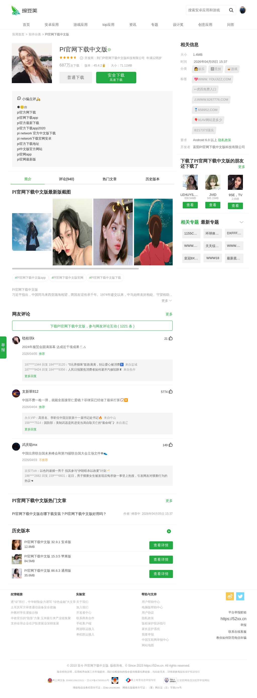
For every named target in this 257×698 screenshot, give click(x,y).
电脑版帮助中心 (152, 607)
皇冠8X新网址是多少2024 (192, 258)
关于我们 (82, 602)
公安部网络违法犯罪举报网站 (193, 680)
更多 (167, 300)
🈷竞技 (215, 69)
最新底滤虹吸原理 (235, 258)
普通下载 (75, 77)
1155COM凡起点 (192, 233)
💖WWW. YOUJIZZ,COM (212, 79)
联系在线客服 (237, 631)
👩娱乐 (199, 69)
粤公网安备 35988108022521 (68, 680)
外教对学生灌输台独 (24, 612)
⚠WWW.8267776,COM (211, 99)
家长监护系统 (151, 629)
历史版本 (153, 179)
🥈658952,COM (205, 110)
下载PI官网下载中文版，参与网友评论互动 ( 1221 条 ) (92, 326)
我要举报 (148, 634)
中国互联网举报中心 (155, 640)
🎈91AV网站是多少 (208, 120)
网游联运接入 (85, 629)
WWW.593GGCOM (192, 246)
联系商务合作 (85, 618)
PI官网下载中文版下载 (105, 277)
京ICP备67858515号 (98, 680)
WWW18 (212, 258)
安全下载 (116, 77)
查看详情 (161, 545)
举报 (3, 347)
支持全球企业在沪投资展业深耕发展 (35, 623)
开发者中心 (83, 612)
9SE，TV (235, 195)
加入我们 (82, 607)
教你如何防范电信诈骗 (231, 637)
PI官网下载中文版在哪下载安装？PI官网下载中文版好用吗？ (59, 514)
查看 (190, 205)
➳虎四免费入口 (205, 89)
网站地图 (148, 645)
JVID (212, 195)
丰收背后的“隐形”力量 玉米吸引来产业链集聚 (41, 618)
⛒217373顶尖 (204, 130)
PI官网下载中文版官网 (67, 277)
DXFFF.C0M (235, 233)
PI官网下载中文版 (24, 10)
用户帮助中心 (151, 602)
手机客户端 (83, 623)
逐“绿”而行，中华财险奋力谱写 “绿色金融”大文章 (43, 602)
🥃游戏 (232, 69)
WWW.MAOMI (235, 246)
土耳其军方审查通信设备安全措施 (33, 607)
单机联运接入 (85, 634)
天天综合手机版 (214, 246)
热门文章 (110, 179)
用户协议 (148, 612)
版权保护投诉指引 (154, 623)
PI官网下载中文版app (30, 277)
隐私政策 (224, 140)
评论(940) (66, 179)
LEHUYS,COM (190, 195)
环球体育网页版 (214, 233)
